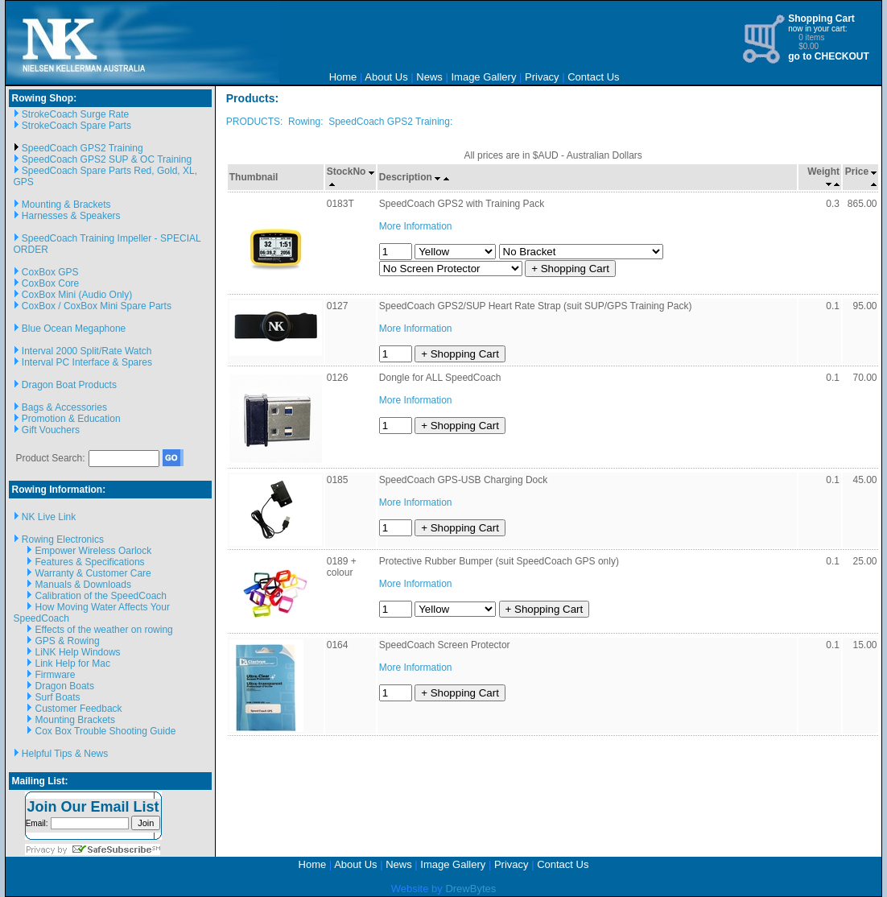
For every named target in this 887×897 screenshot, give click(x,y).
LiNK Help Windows (78, 652)
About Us (386, 77)
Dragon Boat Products (69, 385)
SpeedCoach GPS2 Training (82, 148)
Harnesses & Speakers (71, 215)
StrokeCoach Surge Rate (75, 114)
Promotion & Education (71, 418)
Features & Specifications (90, 562)
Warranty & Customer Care (93, 573)
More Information (415, 226)
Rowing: (305, 121)
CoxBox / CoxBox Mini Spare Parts (96, 306)
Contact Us (593, 77)
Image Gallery (483, 77)
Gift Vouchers (51, 430)
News (429, 77)
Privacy (542, 77)
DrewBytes (470, 889)
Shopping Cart (821, 18)
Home (343, 77)
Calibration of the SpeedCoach (101, 595)
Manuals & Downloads (83, 584)
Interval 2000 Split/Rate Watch (87, 351)
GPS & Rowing (67, 641)
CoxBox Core (50, 283)
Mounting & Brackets (66, 204)
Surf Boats (57, 697)
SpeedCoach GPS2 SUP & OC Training (107, 159)
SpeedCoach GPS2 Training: (390, 121)
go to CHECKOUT (828, 56)
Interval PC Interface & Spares (87, 362)
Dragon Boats (64, 686)
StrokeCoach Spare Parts (76, 125)
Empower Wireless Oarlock (93, 550)
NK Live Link (49, 517)
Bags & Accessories (64, 407)
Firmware (55, 674)
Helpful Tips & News (65, 753)
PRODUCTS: (254, 121)
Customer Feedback (78, 708)
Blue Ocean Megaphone (74, 328)
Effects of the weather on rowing (104, 629)
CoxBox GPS (50, 272)
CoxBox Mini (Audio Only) (77, 294)
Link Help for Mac (72, 663)
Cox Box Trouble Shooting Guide (105, 731)
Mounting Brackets (75, 719)
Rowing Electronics (63, 539)
